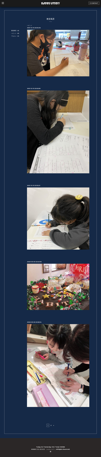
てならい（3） (15, 36)
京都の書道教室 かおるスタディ (45, 449)
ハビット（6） (15, 33)
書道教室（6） (15, 30)
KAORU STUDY (50, 3)
